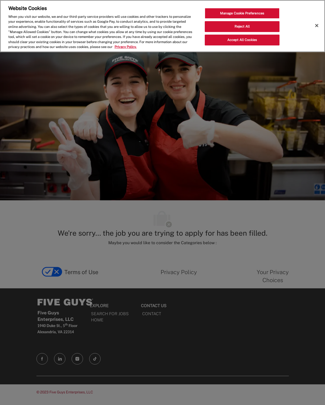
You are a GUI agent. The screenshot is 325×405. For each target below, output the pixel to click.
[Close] (316, 25)
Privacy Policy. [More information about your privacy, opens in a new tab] (126, 47)
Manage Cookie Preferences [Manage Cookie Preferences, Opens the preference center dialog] (242, 13)
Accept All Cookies (242, 40)
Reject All (242, 26)
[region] (162, 26)
